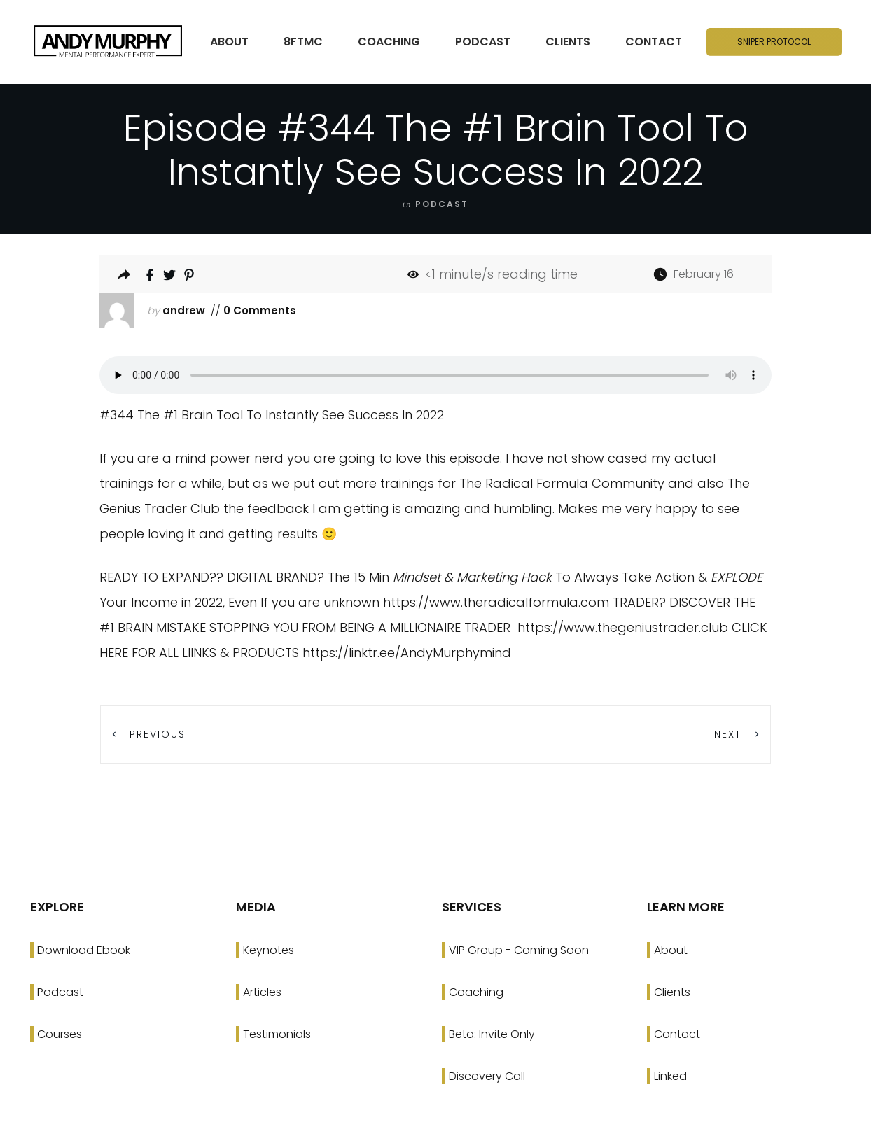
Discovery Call (487, 1076)
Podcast (60, 992)
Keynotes (268, 950)
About (671, 950)
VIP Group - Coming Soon (519, 950)
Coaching (476, 992)
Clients (672, 992)
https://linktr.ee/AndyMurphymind (406, 652)
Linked (670, 1076)
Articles (262, 992)
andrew (183, 310)
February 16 (704, 274)
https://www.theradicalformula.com (496, 602)
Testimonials (277, 1034)
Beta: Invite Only (492, 1034)
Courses (59, 1034)
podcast (441, 204)
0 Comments (258, 310)
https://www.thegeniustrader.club (622, 627)
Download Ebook (83, 950)
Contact (677, 1034)
